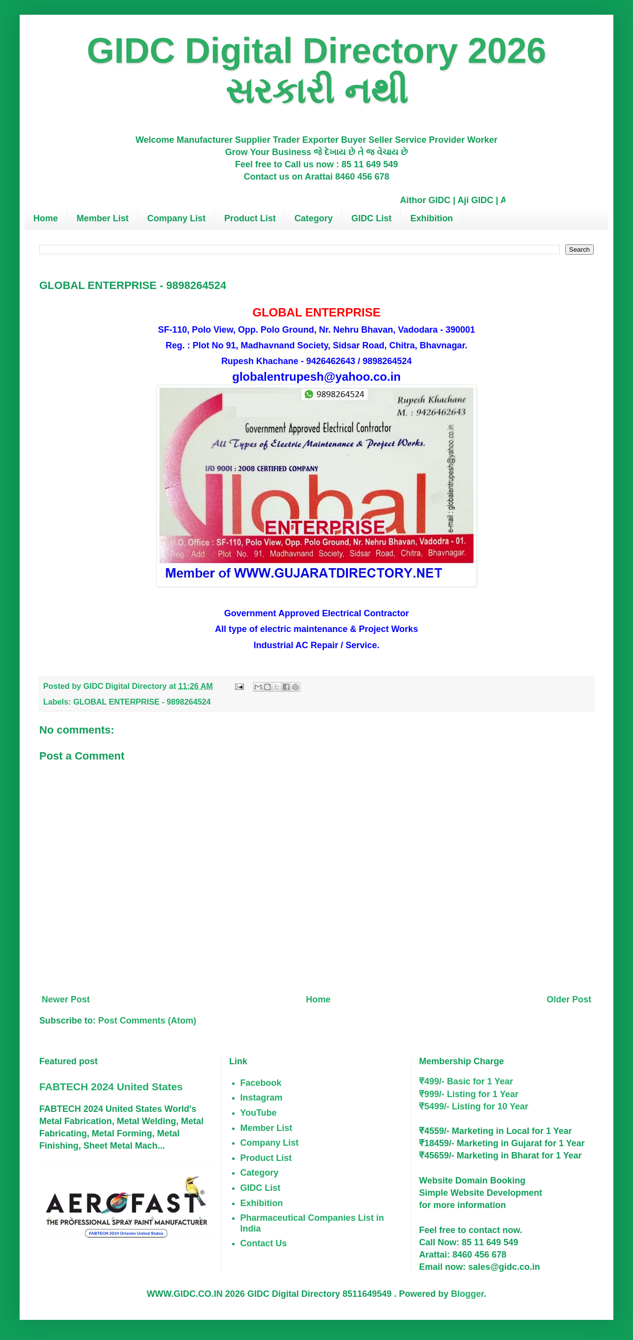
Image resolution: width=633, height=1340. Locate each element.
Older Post (569, 999)
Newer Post (66, 999)
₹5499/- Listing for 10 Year (473, 1106)
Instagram (261, 1098)
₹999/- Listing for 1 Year (469, 1094)
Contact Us (263, 1243)
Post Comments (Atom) (147, 1020)
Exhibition (431, 218)
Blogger (467, 1294)
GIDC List (371, 218)
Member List (103, 218)
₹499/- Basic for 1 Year (466, 1081)
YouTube (258, 1113)
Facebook (261, 1083)
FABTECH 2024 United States (111, 1086)
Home (45, 218)
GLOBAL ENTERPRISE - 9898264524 (142, 701)
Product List (250, 218)
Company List (176, 218)
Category (313, 218)
